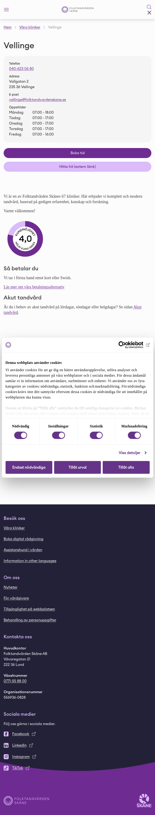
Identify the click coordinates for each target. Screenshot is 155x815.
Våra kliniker (29, 27)
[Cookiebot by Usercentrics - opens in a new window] (130, 344)
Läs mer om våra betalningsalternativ (34, 287)
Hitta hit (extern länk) (77, 167)
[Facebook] (77, 734)
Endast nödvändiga (28, 467)
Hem (8, 27)
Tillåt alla (126, 467)
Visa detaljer (129, 453)
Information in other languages (30, 561)
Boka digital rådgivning (23, 539)
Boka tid (78, 153)
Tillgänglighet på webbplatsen (29, 609)
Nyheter (10, 587)
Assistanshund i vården (23, 550)
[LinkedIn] (77, 745)
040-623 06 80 (21, 69)
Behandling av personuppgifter (30, 620)
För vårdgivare (16, 598)
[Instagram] (77, 756)
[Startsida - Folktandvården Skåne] (77, 9)
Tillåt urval (77, 467)
